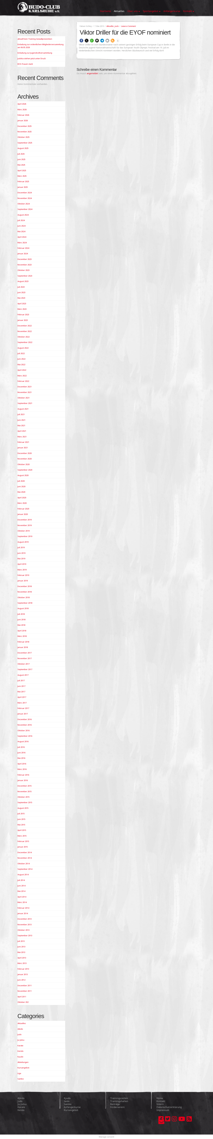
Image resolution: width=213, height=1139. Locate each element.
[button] (81, 40)
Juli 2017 (21, 680)
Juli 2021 (21, 414)
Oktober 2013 (24, 930)
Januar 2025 (23, 187)
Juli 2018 (21, 614)
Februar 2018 (23, 641)
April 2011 (22, 996)
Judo (117, 26)
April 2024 (22, 237)
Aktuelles (110, 26)
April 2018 (22, 630)
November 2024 (25, 198)
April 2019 (22, 564)
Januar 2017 (23, 713)
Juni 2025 (21, 159)
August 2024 (23, 214)
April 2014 (22, 896)
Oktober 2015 (24, 797)
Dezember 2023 (25, 259)
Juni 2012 (21, 979)
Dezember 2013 (25, 919)
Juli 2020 (21, 481)
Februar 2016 (23, 774)
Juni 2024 (21, 225)
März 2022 (22, 375)
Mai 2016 (21, 758)
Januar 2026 (23, 120)
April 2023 (22, 303)
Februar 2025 (23, 181)
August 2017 (23, 675)
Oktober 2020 (24, 464)
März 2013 (22, 963)
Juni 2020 (21, 486)
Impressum (162, 1110)
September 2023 (25, 275)
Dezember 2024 (25, 192)
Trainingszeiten (119, 1098)
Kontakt (160, 1101)
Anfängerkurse (72, 1107)
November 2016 (25, 724)
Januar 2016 (23, 780)
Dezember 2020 (25, 453)
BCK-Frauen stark (25, 64)
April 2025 (22, 170)
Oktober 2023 (24, 270)
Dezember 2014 (25, 852)
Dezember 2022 (25, 325)
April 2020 (22, 497)
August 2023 (23, 281)
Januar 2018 (23, 647)
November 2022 (25, 331)
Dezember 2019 (25, 519)
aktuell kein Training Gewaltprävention (35, 39)
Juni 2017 (21, 686)
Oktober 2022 (24, 336)
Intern (160, 1104)
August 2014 (23, 874)
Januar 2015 (23, 846)
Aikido (20, 1029)
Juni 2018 (21, 619)
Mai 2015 (21, 824)
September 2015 (25, 802)
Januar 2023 (23, 320)
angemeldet (92, 73)
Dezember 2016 (25, 719)
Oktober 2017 (24, 664)
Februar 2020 (23, 508)
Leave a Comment (128, 26)
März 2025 (22, 176)
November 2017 (25, 658)
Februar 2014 (23, 908)
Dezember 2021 (25, 386)
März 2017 (22, 702)
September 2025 (25, 142)
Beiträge (115, 1104)
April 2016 (22, 763)
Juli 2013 (21, 941)
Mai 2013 (21, 952)
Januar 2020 (23, 514)
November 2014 (25, 858)
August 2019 (23, 542)
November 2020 (25, 458)
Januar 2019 (23, 580)
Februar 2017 (23, 708)
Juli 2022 (21, 353)
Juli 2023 (21, 287)
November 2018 (25, 591)
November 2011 (25, 991)
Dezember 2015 (25, 785)
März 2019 (22, 569)
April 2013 (22, 957)
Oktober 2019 (24, 530)
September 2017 (25, 669)
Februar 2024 (23, 248)
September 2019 (25, 536)
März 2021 (22, 436)
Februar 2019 (23, 575)
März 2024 (22, 242)
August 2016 (23, 741)
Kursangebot (23, 1067)
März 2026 (22, 109)
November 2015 (25, 791)
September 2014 (25, 869)
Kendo (20, 1051)
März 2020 (22, 503)
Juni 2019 (21, 553)
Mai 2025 (21, 164)
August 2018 (23, 608)
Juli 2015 (21, 813)
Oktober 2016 (24, 730)
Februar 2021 (23, 442)
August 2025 (23, 148)
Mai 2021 (21, 425)
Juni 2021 (21, 420)
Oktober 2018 (24, 597)
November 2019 (25, 525)
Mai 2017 (21, 691)
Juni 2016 (21, 752)
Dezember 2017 (25, 652)
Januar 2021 (23, 447)
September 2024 (25, 209)
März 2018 (22, 636)
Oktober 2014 (24, 863)
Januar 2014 (23, 913)
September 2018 (25, 603)
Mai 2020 (21, 492)
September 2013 (25, 935)
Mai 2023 (21, 298)
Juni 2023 (21, 292)
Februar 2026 (23, 115)
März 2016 (22, 769)
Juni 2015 (21, 819)
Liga (19, 1073)
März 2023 (22, 309)
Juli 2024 (21, 220)
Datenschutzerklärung (169, 1107)
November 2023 (25, 264)
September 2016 (25, 736)
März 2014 (22, 902)
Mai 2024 (21, 231)
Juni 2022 (21, 359)
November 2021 (25, 392)
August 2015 (23, 808)
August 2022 (23, 348)
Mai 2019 (21, 558)
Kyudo (20, 1056)
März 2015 (22, 835)
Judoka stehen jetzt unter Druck (32, 58)
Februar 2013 (23, 969)
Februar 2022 (23, 381)
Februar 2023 (23, 314)
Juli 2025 (21, 153)
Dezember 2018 (25, 586)
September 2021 (25, 403)
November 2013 (25, 924)
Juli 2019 (21, 547)
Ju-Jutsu (21, 1040)
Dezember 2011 (25, 985)
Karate (20, 1045)
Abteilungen (23, 1062)
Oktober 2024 (24, 203)
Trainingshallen (119, 1101)
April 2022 (22, 370)
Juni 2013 (21, 946)
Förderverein (117, 1107)
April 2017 (22, 697)
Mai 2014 (21, 891)
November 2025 (25, 131)
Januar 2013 (23, 974)
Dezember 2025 (25, 126)
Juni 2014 (21, 885)
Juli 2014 (21, 880)
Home (159, 1098)
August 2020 (23, 475)
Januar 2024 (23, 253)
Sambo (21, 1078)
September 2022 (25, 342)
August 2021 (23, 409)
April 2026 (22, 104)
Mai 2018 (21, 625)
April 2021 (22, 431)
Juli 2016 (21, 747)
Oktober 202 (23, 1002)
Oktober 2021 (24, 397)
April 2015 (22, 830)
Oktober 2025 (24, 137)
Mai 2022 (21, 364)
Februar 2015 (23, 841)
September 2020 (25, 469)
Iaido (66, 1101)
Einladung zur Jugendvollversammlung (35, 52)
